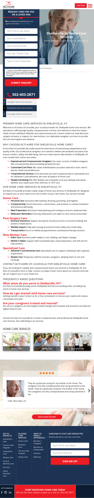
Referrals (37, 457)
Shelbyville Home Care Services (20, 108)
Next (89, 391)
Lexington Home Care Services (19, 102)
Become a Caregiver (37, 442)
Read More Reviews (47, 417)
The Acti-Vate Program (8, 446)
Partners (37, 453)
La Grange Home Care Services (19, 114)
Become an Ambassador (39, 448)
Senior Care (23, 441)
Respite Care (8, 458)
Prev (4, 391)
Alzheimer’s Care (7, 440)
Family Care (23, 457)
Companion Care (7, 452)
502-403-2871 (21, 94)
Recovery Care (22, 446)
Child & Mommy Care (8, 462)
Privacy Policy (25, 24)
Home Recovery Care (6, 473)
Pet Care (6, 467)
